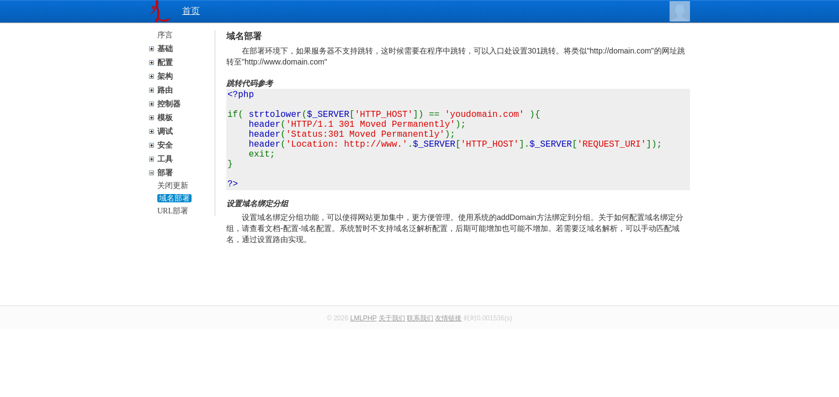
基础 (165, 49)
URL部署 (172, 211)
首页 (191, 10)
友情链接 (448, 340)
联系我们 (420, 340)
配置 (165, 62)
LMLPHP (363, 340)
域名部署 (174, 198)
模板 (165, 118)
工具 (165, 159)
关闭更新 (172, 185)
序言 (165, 35)
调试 (165, 131)
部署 (165, 173)
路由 (165, 90)
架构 (165, 76)
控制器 (168, 104)
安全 (165, 145)
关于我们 (392, 340)
